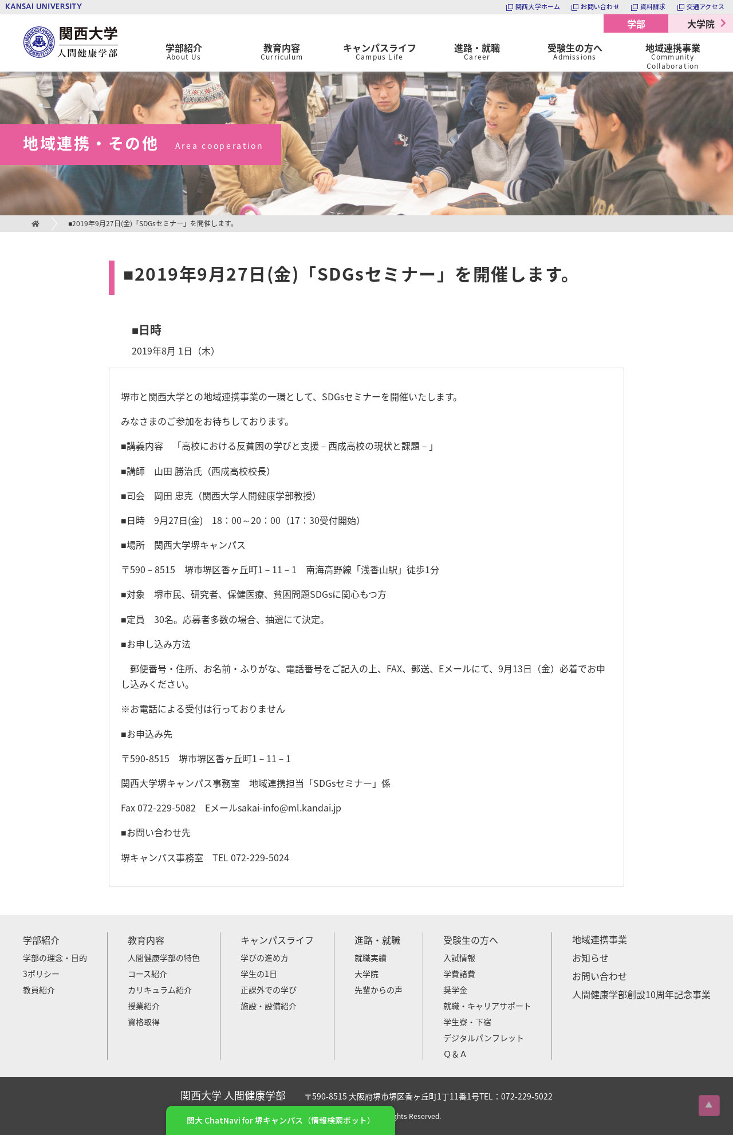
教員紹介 (39, 989)
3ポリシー (41, 973)
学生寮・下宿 (467, 1021)
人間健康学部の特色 (164, 957)
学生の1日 (259, 973)
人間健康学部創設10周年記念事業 (641, 994)
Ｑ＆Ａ (455, 1053)
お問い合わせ (599, 976)
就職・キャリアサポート (487, 1005)
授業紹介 (144, 1005)
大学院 (701, 23)
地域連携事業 (599, 939)
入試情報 (459, 957)
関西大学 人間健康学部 (26, 14)
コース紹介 (147, 973)
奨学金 (455, 989)
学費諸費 (459, 973)
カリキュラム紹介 (160, 989)
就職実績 (370, 957)
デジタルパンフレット (483, 1037)
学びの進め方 (265, 957)
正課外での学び (269, 989)
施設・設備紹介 (269, 1005)
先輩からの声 (378, 989)
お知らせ (590, 957)
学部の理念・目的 (55, 957)
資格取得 (144, 1021)
